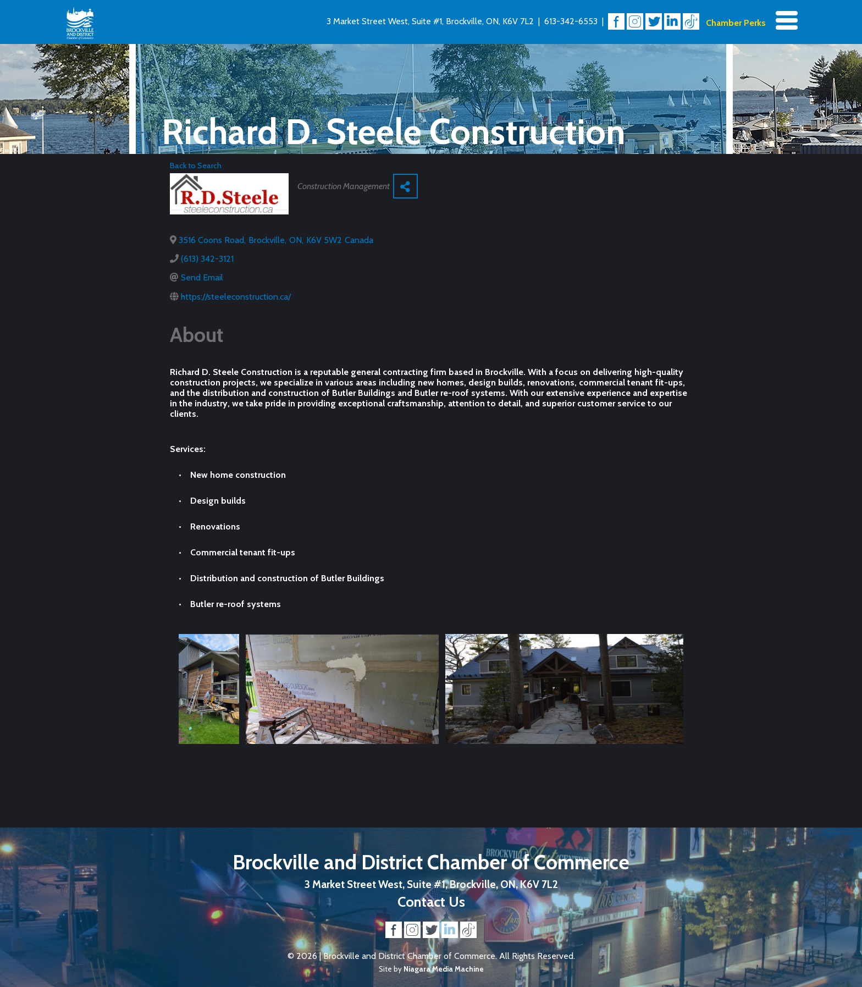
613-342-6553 (571, 21)
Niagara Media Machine (444, 968)
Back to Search (196, 165)
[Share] (405, 186)
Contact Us (431, 901)
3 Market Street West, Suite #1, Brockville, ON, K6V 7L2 (430, 21)
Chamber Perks (736, 23)
